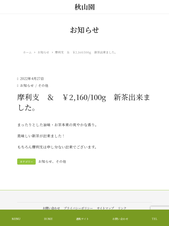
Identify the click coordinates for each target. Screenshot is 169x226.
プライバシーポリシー (78, 208)
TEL (154, 218)
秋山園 (84, 7)
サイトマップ (105, 208)
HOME (48, 218)
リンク (122, 208)
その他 (43, 85)
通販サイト (82, 218)
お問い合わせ (51, 208)
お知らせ (27, 85)
